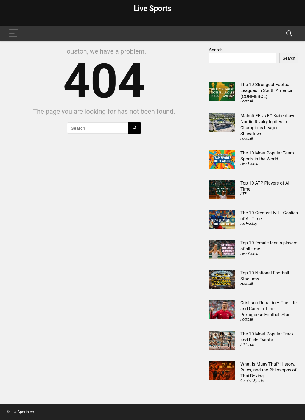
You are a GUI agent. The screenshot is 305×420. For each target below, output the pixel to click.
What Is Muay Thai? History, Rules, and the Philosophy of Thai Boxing (268, 370)
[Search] (289, 33)
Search (216, 50)
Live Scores (249, 164)
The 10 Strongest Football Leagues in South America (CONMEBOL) (266, 90)
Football (246, 101)
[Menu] (14, 33)
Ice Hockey (248, 223)
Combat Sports (252, 381)
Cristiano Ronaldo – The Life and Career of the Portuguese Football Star (268, 308)
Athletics (247, 345)
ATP (243, 194)
